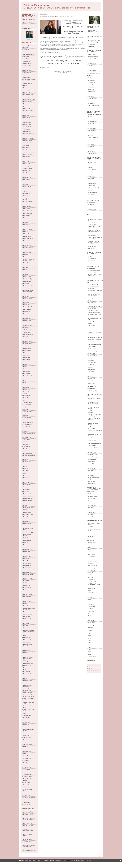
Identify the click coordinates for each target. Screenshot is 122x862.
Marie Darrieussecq (27, 526)
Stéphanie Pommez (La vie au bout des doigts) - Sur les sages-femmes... (94, 276)
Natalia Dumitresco (92, 142)
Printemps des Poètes (28, 639)
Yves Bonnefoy (26, 804)
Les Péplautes (91, 597)
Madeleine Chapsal (27, 498)
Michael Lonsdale (27, 556)
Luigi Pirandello (26, 489)
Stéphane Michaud (27, 749)
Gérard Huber (26, 327)
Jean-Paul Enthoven (28, 422)
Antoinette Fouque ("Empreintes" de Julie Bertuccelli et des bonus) (93, 32)
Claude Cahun (91, 123)
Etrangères (25, 267)
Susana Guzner (26, 755)
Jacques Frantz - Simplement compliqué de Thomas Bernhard (94, 423)
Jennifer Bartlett (91, 176)
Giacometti (25, 336)
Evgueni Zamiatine (27, 276)
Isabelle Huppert (27, 395)
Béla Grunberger (27, 87)
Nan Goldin (90, 190)
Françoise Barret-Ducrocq (29, 306)
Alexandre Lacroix (92, 542)
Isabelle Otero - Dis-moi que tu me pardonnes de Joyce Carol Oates (95, 232)
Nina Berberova (26, 605)
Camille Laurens (27, 113)
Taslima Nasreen (27, 767)
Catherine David (27, 126)
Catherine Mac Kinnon (93, 454)
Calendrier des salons (28, 110)
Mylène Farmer (91, 611)
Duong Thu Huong (27, 229)
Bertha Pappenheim (27, 97)
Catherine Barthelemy (93, 121)
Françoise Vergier (27, 316)
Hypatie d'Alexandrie (28, 375)
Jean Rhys (25, 415)
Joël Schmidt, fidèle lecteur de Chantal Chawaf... (27, 834)
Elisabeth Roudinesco (28, 245)
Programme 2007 (27, 665)
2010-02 (89, 645)
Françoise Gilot (26, 311)
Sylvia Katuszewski (27, 758)
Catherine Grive (26, 131)
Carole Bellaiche (91, 556)
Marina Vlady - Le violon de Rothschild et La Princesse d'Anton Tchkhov (94, 243)
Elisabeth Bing (26, 243)
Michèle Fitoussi (27, 563)
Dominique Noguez (27, 227)
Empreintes (26, 254)
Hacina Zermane (27, 348)
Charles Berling (26, 145)
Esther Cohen (26, 265)
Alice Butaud (26, 47)
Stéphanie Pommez (27, 751)
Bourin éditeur (26, 103)
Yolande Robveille (27, 800)
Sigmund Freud (26, 724)
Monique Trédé (26, 585)
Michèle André (26, 558)
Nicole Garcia (26, 603)
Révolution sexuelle (27, 680)
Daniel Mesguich (27, 206)
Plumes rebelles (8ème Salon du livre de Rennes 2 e (29, 632)
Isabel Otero (26, 387)
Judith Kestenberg (92, 362)
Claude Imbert (26, 182)
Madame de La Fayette (28, 493)
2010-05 (89, 638)
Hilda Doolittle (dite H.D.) (93, 58)
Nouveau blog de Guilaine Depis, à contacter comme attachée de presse (29, 21)
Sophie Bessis (26, 739)
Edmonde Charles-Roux (28, 233)
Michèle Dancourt (27, 560)
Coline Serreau (26, 195)
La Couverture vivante (28, 453)
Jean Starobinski (27, 417)
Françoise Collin (27, 309)
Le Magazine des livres (93, 595)
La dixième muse (91, 588)
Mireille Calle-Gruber (28, 574)
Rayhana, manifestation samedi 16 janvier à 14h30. (59, 17)
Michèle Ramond (27, 567)
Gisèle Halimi (26, 339)
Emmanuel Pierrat (27, 250)
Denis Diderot (26, 220)
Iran (24, 380)
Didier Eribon (26, 222)
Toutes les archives (92, 656)
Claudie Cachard (27, 186)
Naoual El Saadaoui (27, 594)
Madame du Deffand (28, 496)
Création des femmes (28, 201)
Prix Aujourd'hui (26, 642)
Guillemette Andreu (27, 343)
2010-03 (89, 642)
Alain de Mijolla (26, 45)
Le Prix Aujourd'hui (27, 464)
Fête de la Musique (27, 294)
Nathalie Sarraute (27, 596)
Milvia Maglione (91, 101)
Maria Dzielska (26, 519)
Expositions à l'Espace (28, 279)
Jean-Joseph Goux (27, 419)
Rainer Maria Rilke (27, 673)
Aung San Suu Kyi (27, 83)
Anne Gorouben (91, 80)
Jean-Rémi (90, 577)
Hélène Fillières (26, 357)
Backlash (25, 85)
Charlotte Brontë (27, 149)
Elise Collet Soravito (92, 565)
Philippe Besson (27, 618)
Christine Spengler (27, 166)
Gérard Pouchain (27, 329)
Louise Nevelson (27, 487)
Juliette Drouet (26, 446)
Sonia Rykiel (26, 735)
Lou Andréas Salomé (92, 532)
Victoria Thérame (27, 787)
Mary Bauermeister (92, 139)
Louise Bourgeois (27, 484)
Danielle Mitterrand (27, 213)
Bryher (24, 106)
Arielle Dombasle (27, 77)
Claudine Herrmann (27, 188)
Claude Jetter (26, 184)
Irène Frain (25, 382)
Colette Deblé (26, 193)
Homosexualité (26, 371)
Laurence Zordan (27, 461)
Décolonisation (26, 215)
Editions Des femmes (36, 5)
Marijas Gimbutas (27, 538)
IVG (24, 400)
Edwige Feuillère (27, 236)
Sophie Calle (90, 149)
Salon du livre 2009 (27, 692)
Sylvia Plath (26, 760)
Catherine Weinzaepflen (28, 138)
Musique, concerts (27, 592)
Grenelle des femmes (28, 341)
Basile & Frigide (91, 554)
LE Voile (25, 466)
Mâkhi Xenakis (91, 96)
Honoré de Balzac (27, 373)
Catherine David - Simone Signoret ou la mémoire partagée (93, 404)
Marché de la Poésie (28, 514)
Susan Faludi (26, 753)
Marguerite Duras (27, 516)
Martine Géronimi (91, 606)
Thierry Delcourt (27, 772)
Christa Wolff (26, 159)
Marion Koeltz (26, 544)
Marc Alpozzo (91, 604)
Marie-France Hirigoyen (28, 532)
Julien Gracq (26, 442)
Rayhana (25, 678)
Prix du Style (26, 652)
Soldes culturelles (27, 733)
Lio (24, 475)
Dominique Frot (26, 224)
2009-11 (89, 652)
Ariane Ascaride (26, 75)
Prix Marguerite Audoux (28, 661)
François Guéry (26, 304)
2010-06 (89, 635)
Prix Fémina (26, 655)
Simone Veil (26, 727)
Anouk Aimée (26, 68)
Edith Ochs (25, 231)
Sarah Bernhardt (27, 715)
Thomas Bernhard (27, 774)
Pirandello (25, 628)
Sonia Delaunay (91, 194)
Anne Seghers (26, 61)
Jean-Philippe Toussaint (28, 424)
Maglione (25, 505)
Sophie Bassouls (27, 737)
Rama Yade (26, 676)
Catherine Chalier (27, 122)
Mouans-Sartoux (27, 587)
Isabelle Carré (26, 389)
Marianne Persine (27, 523)
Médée (25, 554)
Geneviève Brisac (27, 320)
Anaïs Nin (25, 52)
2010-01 (89, 647)
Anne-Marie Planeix (27, 65)
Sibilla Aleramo (26, 722)
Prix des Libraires (27, 648)
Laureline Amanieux (92, 592)
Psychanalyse (26, 671)
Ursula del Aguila (91, 625)
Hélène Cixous (26, 355)
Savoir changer (91, 620)
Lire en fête (25, 477)
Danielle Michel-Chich (28, 211)
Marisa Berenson (27, 547)
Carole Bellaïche (27, 115)
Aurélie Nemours (91, 164)
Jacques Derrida (27, 404)
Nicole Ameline (26, 599)
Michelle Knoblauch (27, 572)
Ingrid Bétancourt (27, 378)
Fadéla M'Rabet (26, 281)
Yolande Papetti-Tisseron (29, 797)
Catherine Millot (26, 136)
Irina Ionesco (26, 385)
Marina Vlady (26, 542)
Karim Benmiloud (91, 510)
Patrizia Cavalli (26, 616)
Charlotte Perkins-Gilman (29, 152)
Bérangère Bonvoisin (28, 94)
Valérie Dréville (26, 782)
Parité (24, 611)
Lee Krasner (90, 181)
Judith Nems (90, 135)
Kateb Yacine (26, 451)
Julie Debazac (26, 439)
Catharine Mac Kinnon (28, 120)
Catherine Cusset (27, 124)
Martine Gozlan (26, 551)
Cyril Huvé (25, 204)
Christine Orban (26, 163)
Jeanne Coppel (26, 429)
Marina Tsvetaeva (27, 540)
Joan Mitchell (26, 431)
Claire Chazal (26, 172)
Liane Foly (25, 470)
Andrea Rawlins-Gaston (28, 54)
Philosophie (26, 621)
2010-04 (89, 640)
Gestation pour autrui (28, 334)
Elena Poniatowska (27, 240)
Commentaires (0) (76, 75)
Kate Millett (25, 448)
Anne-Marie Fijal (27, 63)
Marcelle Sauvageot (27, 512)
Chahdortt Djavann (27, 140)
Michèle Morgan (27, 565)
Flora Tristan (26, 296)
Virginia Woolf (26, 793)
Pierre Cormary (91, 618)
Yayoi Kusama (91, 197)
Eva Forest (25, 272)
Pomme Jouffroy (27, 637)
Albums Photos (26, 28)
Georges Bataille (27, 323)
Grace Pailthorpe (91, 132)
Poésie (25, 635)
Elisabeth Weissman (28, 247)
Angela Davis (26, 56)
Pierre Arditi (26, 623)
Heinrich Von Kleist (27, 350)
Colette (25, 191)
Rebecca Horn (91, 146)
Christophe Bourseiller (28, 168)
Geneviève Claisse (92, 174)
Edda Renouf (91, 126)
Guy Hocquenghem (27, 346)
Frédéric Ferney (91, 568)
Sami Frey (25, 713)
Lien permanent (68, 75)
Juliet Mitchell (26, 444)
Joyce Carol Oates (27, 437)
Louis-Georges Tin (27, 482)
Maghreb (25, 503)
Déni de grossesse (27, 217)
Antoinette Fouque (29, 39)
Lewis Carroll (26, 468)
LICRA (24, 473)
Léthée (89, 599)
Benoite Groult (26, 92)
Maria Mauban (26, 521)
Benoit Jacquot (26, 90)
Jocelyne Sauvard (92, 579)
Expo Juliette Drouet (92, 526)
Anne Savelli (90, 552)
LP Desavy (90, 602)
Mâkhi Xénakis (26, 510)
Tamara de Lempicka (92, 153)
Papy (89, 613)
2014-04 (89, 633)
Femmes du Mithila (92, 128)
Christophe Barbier (92, 561)
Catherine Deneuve (27, 129)
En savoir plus (88, 860)
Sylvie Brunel (26, 765)
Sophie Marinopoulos (28, 744)
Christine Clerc (26, 161)
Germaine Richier (92, 130)
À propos (29, 25)
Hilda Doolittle (26, 364)
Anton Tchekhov (27, 72)
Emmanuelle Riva (27, 252)
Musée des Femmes (28, 589)
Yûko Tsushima (26, 802)
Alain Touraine (91, 494)
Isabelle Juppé (26, 397)
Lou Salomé (26, 480)
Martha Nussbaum (27, 549)
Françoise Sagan (27, 313)
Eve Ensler (25, 274)
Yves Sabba (90, 627)
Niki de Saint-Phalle (92, 192)
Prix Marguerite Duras (28, 663)
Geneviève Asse (27, 318)
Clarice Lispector (27, 177)
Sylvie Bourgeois (27, 762)
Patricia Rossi (91, 514)
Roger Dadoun (26, 683)
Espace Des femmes (28, 262)
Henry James (26, 362)
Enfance (25, 256)
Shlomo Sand (26, 720)
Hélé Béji (25, 352)
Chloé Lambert (26, 156)
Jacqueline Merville (27, 402)
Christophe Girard (27, 170)
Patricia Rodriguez (27, 614)
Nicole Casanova (27, 601)
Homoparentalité (27, 369)
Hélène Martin (26, 359)
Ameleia (89, 549)
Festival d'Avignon (27, 288)
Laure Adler (26, 459)
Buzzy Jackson (26, 108)
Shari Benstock (26, 717)
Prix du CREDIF (27, 650)
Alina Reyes (26, 49)
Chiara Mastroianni (27, 154)
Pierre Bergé (26, 625)
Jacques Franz (26, 407)
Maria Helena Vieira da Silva (94, 187)
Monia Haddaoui (27, 583)
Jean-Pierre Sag (27, 426)
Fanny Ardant (26, 283)
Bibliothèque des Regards (29, 99)
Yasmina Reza (26, 795)
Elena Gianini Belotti (28, 238)
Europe (25, 269)
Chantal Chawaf (27, 143)
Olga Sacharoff (91, 144)
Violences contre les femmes (58, 75)
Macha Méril (26, 491)
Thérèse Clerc (26, 769)
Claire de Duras (26, 175)
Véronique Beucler (27, 784)
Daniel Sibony (26, 208)
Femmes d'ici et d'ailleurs (29, 285)
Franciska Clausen (92, 169)
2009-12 (89, 649)
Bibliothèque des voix (28, 101)
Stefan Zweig (26, 746)
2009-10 (89, 654)
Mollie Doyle (26, 580)
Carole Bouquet (26, 117)
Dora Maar (90, 167)
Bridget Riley (90, 119)
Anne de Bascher (27, 58)
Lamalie (89, 590)
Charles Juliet (26, 147)
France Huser (26, 302)
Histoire (25, 366)
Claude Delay (26, 179)
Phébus (89, 615)
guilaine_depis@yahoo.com (29, 850)
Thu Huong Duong (27, 776)
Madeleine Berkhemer (93, 137)
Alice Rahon (90, 116)
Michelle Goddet (27, 570)
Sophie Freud (26, 742)
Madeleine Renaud (27, 500)
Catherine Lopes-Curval (28, 133)
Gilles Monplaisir (91, 570)
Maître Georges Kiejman (28, 507)
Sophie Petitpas (91, 151)
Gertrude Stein (26, 332)
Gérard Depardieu (27, 325)
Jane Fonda (26, 409)
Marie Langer (91, 371)
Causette (90, 558)
